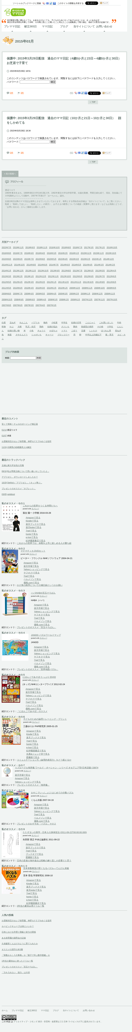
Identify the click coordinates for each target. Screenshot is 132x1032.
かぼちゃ (53, 330)
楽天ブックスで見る (35, 524)
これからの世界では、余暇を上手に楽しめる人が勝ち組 (44, 543)
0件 (11, 93)
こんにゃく (90, 322)
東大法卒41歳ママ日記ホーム (15, 13)
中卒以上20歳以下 (93, 335)
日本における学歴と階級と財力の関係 (19, 932)
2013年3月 (6, 276)
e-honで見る (32, 537)
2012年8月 (89, 276)
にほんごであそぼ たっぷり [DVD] (39, 677)
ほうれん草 (106, 330)
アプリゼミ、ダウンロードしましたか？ (20, 477)
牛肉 (119, 322)
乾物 (4, 326)
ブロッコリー (63, 335)
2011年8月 (111, 282)
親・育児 (109, 335)
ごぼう (74, 330)
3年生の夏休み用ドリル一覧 (30, 906)
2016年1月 (74, 253)
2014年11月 (7, 265)
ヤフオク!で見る (32, 572)
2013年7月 (77, 271)
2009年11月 (87, 288)
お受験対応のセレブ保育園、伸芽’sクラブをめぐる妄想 (26, 920)
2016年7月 (17, 253)
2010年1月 (63, 288)
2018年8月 (66, 247)
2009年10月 (99, 288)
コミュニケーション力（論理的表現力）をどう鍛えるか (44, 760)
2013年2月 (17, 276)
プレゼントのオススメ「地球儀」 (33, 785)
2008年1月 (75, 299)
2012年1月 (51, 282)
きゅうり (41, 330)
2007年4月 (40, 305)
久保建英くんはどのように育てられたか (20, 943)
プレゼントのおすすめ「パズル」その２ (36, 823)
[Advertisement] (27, 393)
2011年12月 (63, 282)
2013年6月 (89, 271)
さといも (65, 326)
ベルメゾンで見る (32, 579)
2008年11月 (109, 294)
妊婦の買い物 (14, 330)
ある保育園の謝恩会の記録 (14, 938)
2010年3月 (40, 288)
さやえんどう (22, 335)
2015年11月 (98, 253)
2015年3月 (74, 259)
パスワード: (28, 81)
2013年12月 (18, 271)
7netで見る (31, 530)
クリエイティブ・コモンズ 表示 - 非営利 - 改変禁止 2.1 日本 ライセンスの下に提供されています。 (57, 1021)
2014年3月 (99, 265)
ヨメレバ (35, 509)
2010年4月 (29, 288)
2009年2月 (74, 294)
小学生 (110, 326)
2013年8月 (66, 271)
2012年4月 (17, 282)
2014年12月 (108, 259)
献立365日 (30, 26)
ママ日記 (47, 26)
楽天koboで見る (33, 527)
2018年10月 (54, 247)
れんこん (24, 322)
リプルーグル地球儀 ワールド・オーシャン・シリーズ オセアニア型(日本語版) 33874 (56, 767)
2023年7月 (6, 247)
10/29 (4, 483)
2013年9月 (55, 271)
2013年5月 (100, 271)
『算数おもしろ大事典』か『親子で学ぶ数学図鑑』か (26, 955)
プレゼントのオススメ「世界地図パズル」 (37, 669)
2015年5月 (51, 259)
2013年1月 (29, 276)
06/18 (4, 471)
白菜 (4, 322)
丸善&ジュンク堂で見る (38, 754)
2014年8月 (42, 265)
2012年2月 (40, 282)
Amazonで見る (33, 517)
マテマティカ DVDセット (33, 551)
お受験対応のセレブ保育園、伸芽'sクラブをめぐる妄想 (26, 441)
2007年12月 (87, 299)
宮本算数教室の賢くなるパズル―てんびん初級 (46, 868)
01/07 (4, 436)
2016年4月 (40, 253)
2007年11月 (99, 299)
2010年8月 (17, 288)
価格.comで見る (31, 582)
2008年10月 (7, 299)
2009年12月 (74, 288)
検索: (7, 358)
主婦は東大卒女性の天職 (13, 465)
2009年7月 (17, 294)
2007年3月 (51, 305)
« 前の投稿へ (10, 174)
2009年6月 (29, 294)
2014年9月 (31, 265)
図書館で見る (32, 757)
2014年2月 (110, 265)
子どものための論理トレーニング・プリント (45, 719)
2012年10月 (65, 276)
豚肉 (75, 326)
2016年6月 (29, 253)
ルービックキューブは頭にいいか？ (18, 926)
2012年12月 (41, 276)
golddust (11, 494)
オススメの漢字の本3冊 (12, 949)
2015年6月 (40, 259)
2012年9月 (77, 276)
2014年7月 (54, 265)
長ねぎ (118, 330)
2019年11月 (18, 247)
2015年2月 (85, 259)
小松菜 (54, 322)
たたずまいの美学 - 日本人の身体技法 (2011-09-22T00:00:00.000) (55, 832)
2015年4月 (63, 259)
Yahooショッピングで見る (37, 569)
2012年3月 (29, 282)
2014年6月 (65, 265)
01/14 (4, 430)
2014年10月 (19, 265)
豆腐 (83, 330)
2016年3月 (51, 253)
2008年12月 (97, 294)
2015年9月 (6, 259)
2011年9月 (100, 282)
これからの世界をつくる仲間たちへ (40, 505)
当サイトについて (84, 26)
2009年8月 (6, 294)
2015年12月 (86, 253)
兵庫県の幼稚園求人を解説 (19, 447)
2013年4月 (111, 271)
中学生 (64, 322)
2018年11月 (42, 247)
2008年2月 (64, 299)
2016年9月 (6, 253)
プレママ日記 (12, 26)
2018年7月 (77, 247)
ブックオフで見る (34, 854)
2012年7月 (100, 276)
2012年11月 (53, 276)
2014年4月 (87, 265)
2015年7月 (29, 259)
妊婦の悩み (52, 326)
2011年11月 (76, 282)
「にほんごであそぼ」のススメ (32, 711)
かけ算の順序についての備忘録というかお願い (40, 585)
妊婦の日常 (76, 322)
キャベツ (49, 335)
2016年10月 (112, 247)
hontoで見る (32, 534)
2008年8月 (30, 299)
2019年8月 (30, 247)
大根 (20, 326)
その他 (100, 326)
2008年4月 (41, 299)
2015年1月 (97, 259)
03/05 (4, 494)
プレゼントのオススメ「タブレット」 (19, 488)
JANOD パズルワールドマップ (46, 635)
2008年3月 (52, 299)
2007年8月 (17, 305)
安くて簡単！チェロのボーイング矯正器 (20, 424)
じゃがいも (36, 335)
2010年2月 (51, 288)
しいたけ (93, 330)
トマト (64, 330)
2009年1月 (85, 294)
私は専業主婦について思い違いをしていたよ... (28, 471)
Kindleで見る (32, 521)
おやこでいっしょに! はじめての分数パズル (52, 792)
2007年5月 (29, 305)
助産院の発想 (87, 326)
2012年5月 (6, 282)
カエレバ (33, 554)
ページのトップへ (93, 102)
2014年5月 (76, 265)
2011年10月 (88, 282)
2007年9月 (6, 305)
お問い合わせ (104, 26)
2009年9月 (111, 288)
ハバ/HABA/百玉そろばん (43, 593)
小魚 (31, 330)
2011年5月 (6, 288)
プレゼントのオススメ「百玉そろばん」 (36, 627)
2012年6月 (111, 276)
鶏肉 (41, 326)
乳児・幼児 (30, 326)
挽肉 (45, 322)
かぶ (12, 326)
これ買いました (106, 322)
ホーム (5, 1010)
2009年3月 (63, 294)
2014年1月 (6, 271)
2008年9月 (19, 299)
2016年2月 (63, 253)
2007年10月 (112, 299)
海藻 (10, 335)
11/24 (4, 447)
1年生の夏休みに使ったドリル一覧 (17, 961)
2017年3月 (89, 247)
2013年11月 (30, 271)
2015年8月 (17, 259)
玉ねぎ (13, 322)
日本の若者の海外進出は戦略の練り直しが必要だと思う (44, 860)
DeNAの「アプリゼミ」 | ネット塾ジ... (24, 483)
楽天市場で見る (31, 566)
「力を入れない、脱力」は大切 (16, 972)
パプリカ (35, 322)
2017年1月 (100, 247)
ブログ (64, 26)
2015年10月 (111, 253)
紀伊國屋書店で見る (36, 540)
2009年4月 (51, 294)
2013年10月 (43, 271)
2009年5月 (40, 294)
